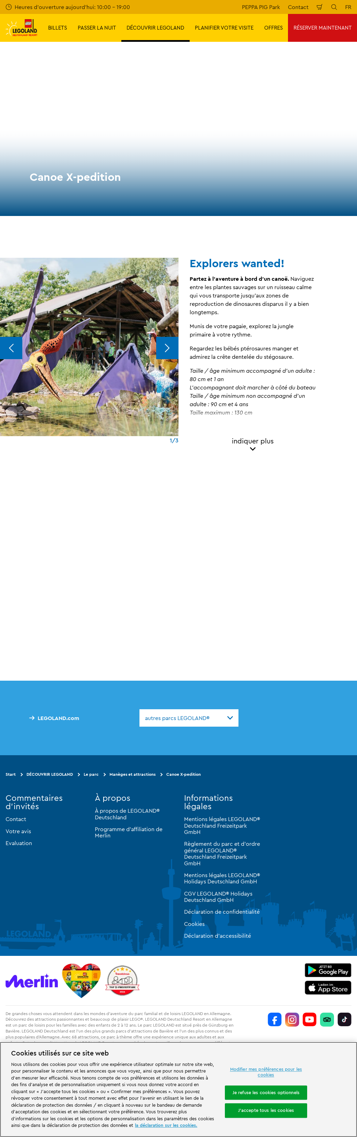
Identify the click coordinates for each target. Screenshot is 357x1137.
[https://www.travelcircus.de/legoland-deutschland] (122, 980)
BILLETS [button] (57, 27)
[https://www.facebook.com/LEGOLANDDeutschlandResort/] (275, 1020)
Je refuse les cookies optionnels (266, 1092)
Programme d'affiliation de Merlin (128, 832)
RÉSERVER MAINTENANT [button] (323, 27)
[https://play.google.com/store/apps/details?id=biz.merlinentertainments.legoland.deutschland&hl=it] (328, 970)
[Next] (167, 348)
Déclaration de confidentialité (222, 911)
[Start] (81, 980)
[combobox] (188, 718)
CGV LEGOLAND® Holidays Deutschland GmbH (218, 896)
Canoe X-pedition (183, 774)
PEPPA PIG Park (261, 6)
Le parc (91, 774)
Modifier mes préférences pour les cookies (266, 1072)
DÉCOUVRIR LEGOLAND (49, 774)
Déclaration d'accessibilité (217, 935)
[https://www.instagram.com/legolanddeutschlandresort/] (292, 1020)
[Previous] (11, 348)
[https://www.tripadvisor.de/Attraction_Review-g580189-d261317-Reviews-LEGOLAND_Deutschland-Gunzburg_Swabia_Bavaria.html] (327, 1020)
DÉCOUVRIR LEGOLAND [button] (155, 27)
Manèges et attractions (132, 774)
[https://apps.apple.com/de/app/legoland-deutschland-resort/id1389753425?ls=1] (328, 988)
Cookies (194, 923)
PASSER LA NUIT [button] (97, 27)
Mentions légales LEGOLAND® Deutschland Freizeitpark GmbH (222, 825)
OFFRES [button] (273, 27)
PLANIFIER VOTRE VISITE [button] (224, 27)
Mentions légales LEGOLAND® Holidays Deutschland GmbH (222, 878)
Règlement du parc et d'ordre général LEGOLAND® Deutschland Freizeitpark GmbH (222, 853)
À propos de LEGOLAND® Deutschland (127, 813)
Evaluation (19, 843)
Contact (298, 6)
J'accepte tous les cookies (266, 1110)
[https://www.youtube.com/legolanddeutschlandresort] (310, 1020)
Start (11, 774)
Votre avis (18, 831)
